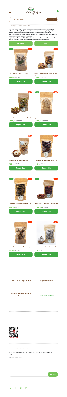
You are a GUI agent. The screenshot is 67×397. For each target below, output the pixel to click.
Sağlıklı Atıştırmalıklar (24, 25)
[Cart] (56, 12)
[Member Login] (50, 12)
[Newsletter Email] (33, 374)
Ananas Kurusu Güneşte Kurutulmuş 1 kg (46, 117)
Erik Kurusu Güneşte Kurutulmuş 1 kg (45, 160)
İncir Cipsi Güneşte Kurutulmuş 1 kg (20, 117)
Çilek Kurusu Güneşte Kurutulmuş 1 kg (46, 203)
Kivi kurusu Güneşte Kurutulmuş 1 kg (20, 203)
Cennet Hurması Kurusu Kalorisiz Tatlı (46, 247)
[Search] (33, 19)
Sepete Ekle (20, 81)
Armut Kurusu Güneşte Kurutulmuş (19, 247)
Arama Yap (52, 20)
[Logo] (33, 11)
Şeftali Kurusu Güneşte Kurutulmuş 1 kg (45, 74)
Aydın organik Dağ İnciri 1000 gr (18, 73)
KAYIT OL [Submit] (53, 374)
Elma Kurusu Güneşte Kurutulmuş (19, 160)
